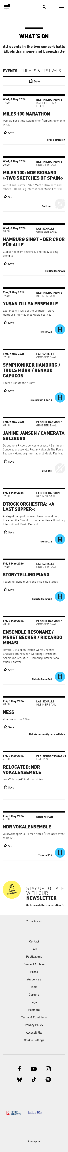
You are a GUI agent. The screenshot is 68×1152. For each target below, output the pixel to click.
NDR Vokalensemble (27, 827)
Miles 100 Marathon (26, 114)
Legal (34, 1002)
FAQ (34, 949)
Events (10, 71)
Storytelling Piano (26, 574)
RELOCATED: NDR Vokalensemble (22, 770)
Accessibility (34, 1032)
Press (34, 972)
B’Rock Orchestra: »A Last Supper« (28, 507)
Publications (34, 957)
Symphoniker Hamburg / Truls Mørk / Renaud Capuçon (31, 370)
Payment (34, 1010)
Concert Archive (34, 964)
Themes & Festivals (41, 71)
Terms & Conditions (34, 1017)
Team (34, 987)
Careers (34, 994)
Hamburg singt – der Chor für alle (34, 242)
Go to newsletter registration (43, 905)
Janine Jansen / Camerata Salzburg (34, 436)
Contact (34, 941)
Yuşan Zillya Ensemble (30, 304)
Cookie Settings (34, 1040)
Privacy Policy (34, 1025)
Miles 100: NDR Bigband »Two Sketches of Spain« (33, 175)
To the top (32, 921)
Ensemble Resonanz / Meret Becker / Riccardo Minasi (32, 637)
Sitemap (32, 1141)
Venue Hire (34, 979)
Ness (8, 712)
